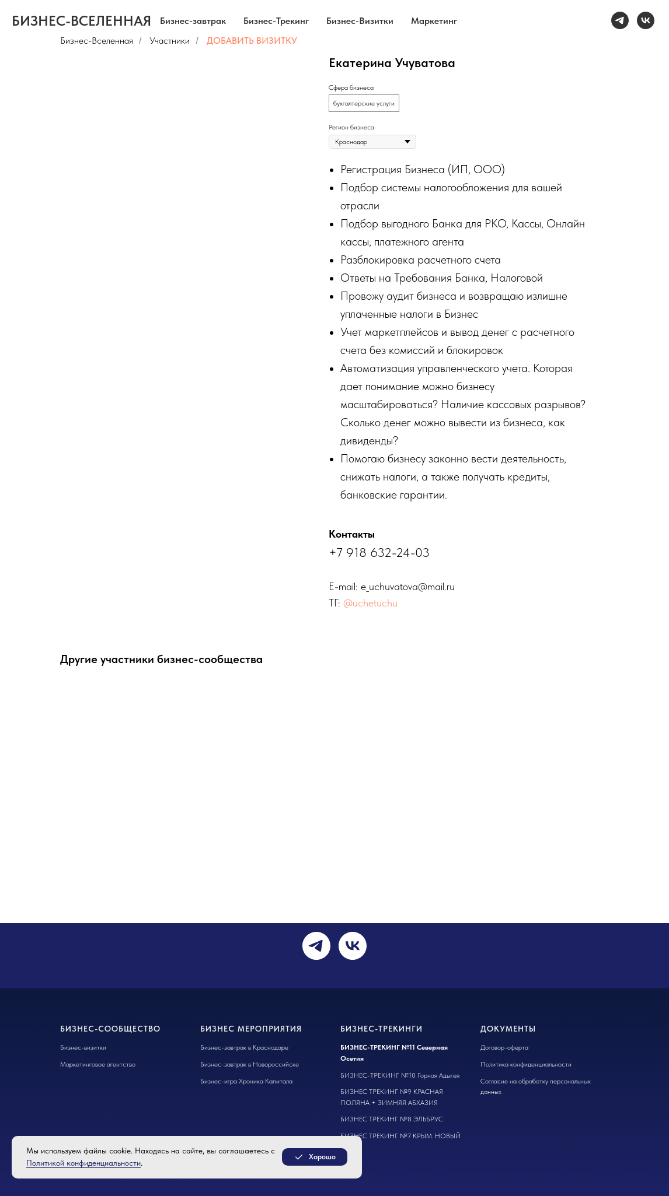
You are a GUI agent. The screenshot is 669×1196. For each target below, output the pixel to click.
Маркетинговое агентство (97, 1064)
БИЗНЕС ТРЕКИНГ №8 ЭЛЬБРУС (391, 1119)
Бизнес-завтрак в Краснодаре (244, 1047)
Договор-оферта (504, 1047)
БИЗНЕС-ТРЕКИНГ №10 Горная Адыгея (399, 1075)
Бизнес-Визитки (359, 20)
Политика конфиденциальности (526, 1064)
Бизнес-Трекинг (276, 20)
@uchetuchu (370, 603)
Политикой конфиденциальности (83, 1162)
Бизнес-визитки (83, 1047)
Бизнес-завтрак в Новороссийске (249, 1064)
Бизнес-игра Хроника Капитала (246, 1081)
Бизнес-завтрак (193, 20)
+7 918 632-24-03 (379, 552)
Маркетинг (434, 20)
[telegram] (620, 20)
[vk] (645, 20)
